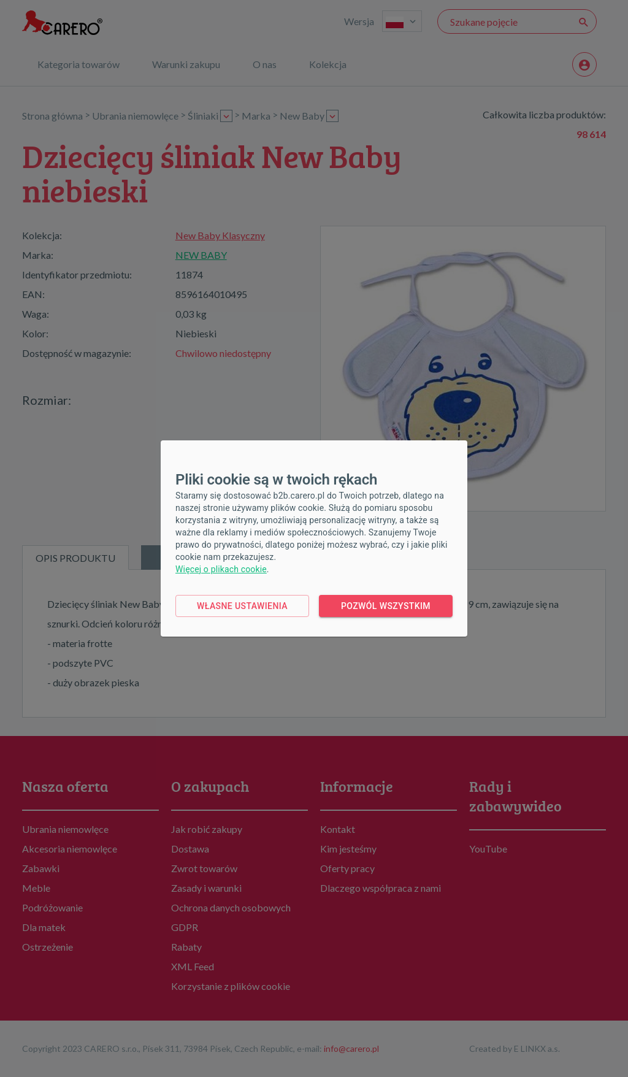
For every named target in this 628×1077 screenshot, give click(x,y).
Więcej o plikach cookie (221, 569)
